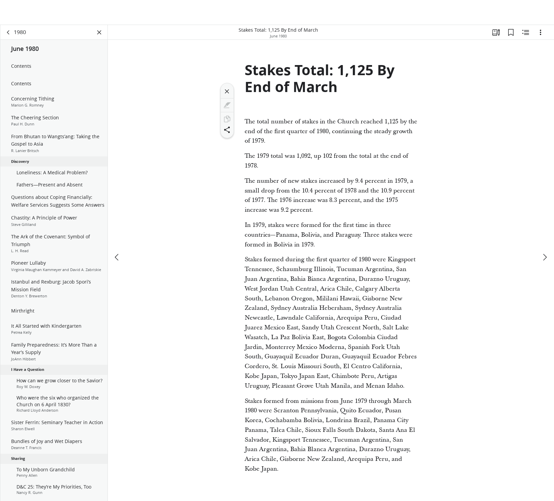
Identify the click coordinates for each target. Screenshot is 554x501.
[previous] (117, 257)
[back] (8, 32)
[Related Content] (525, 32)
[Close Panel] (99, 32)
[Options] (540, 32)
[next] (544, 257)
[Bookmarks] (511, 32)
